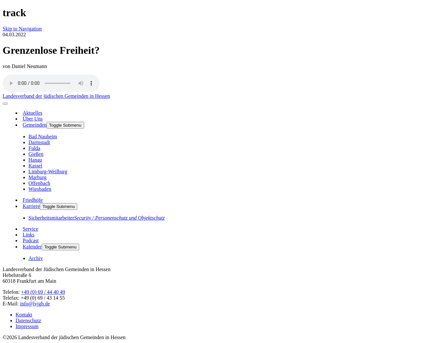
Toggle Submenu (65, 125)
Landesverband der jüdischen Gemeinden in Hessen (56, 96)
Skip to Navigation (22, 28)
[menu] (5, 104)
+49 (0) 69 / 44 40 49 (43, 292)
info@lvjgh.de (35, 303)
